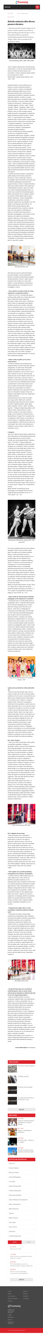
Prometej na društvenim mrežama (11, 1311)
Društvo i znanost (13, 1298)
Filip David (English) (15, 1195)
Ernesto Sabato (14, 1168)
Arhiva (21, 1109)
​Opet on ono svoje (15, 1249)
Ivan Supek (12, 1222)
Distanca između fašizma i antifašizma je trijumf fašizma (26, 1122)
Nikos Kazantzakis (15, 1204)
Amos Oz (12, 1163)
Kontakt (10, 1319)
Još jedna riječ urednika (25, 1087)
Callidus (33, 1335)
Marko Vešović (13, 1218)
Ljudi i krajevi (11, 1296)
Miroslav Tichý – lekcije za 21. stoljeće (26, 1141)
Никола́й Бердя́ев (15, 1177)
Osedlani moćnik (23, 1076)
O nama (10, 1315)
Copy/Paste (26, 1298)
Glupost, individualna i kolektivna (25, 1131)
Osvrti (9, 1293)
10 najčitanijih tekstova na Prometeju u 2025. (26, 1099)
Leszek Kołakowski (15, 1236)
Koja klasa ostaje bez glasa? (26, 1066)
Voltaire (11, 1213)
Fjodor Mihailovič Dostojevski (18, 1200)
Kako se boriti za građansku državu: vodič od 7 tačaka (21, 1257)
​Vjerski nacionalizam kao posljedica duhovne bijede (26, 1151)
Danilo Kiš (12, 1231)
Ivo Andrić (12, 1181)
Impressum (11, 1317)
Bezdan (15, 1242)
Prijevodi (25, 1296)
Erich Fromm (13, 1227)
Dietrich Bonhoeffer (15, 1186)
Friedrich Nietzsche (15, 1190)
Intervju (11, 13)
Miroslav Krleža (14, 1172)
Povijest (25, 1291)
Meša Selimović (14, 1209)
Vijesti (28, 1242)
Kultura (10, 1301)
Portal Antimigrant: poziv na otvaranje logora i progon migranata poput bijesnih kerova (21, 1266)
